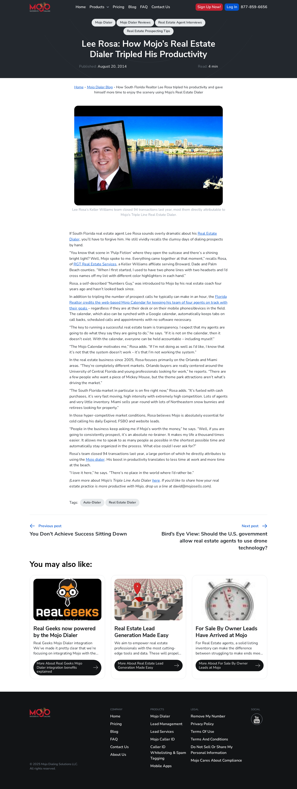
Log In (232, 7)
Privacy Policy (202, 724)
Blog (132, 7)
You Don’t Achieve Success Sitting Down (78, 530)
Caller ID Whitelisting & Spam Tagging (168, 752)
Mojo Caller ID (162, 739)
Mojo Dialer (103, 22)
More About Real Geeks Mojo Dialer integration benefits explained (67, 667)
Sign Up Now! (209, 7)
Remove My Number (208, 716)
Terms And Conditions (209, 739)
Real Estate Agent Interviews (180, 22)
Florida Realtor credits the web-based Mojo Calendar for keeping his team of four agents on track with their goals (148, 302)
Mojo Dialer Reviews (135, 22)
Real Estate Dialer (122, 502)
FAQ (144, 7)
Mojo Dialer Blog (100, 87)
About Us (118, 754)
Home (81, 7)
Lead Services (162, 731)
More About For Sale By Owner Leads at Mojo (229, 665)
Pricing (118, 7)
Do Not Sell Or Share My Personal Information (211, 749)
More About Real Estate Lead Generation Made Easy (148, 665)
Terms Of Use (202, 731)
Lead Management (166, 724)
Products (99, 7)
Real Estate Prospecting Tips (148, 31)
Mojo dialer (95, 459)
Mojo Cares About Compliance (216, 760)
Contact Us (161, 7)
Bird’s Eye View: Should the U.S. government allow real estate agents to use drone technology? (214, 537)
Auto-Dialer (92, 502)
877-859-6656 (254, 7)
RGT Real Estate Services (95, 264)
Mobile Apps (161, 766)
